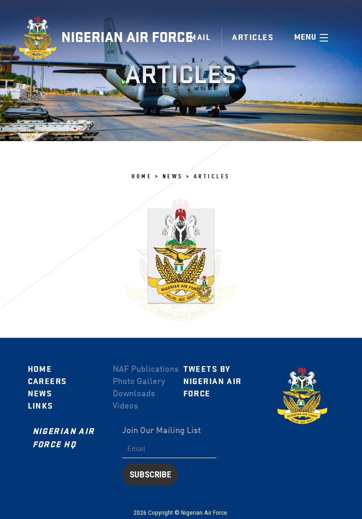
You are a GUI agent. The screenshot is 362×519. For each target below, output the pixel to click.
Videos (125, 406)
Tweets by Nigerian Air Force (212, 381)
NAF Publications (146, 369)
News (40, 393)
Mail (200, 37)
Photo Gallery (139, 381)
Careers (47, 381)
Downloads (134, 394)
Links (40, 406)
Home (40, 369)
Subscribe (150, 474)
